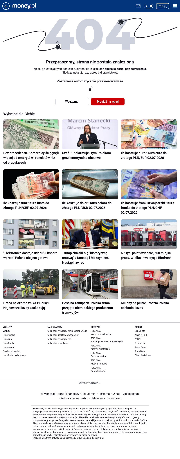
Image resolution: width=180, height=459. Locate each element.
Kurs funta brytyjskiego (14, 355)
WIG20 (138, 339)
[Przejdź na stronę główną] (6, 8)
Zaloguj (163, 6)
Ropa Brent (140, 351)
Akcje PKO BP (141, 335)
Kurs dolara (9, 347)
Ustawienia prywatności (105, 398)
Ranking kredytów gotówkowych (107, 341)
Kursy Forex (140, 347)
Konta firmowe (98, 371)
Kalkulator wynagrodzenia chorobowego (67, 331)
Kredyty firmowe (99, 363)
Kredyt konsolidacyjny (102, 334)
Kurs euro (7, 339)
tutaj (102, 438)
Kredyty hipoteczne (100, 349)
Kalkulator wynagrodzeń (59, 339)
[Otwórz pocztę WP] (138, 6)
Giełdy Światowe (143, 355)
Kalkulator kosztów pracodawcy (63, 335)
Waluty (6, 331)
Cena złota (140, 331)
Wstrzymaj (72, 101)
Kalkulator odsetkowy (57, 343)
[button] (148, 6)
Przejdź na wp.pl (108, 101)
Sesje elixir (140, 343)
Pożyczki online (98, 356)
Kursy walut (9, 335)
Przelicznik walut (11, 351)
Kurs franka (9, 343)
